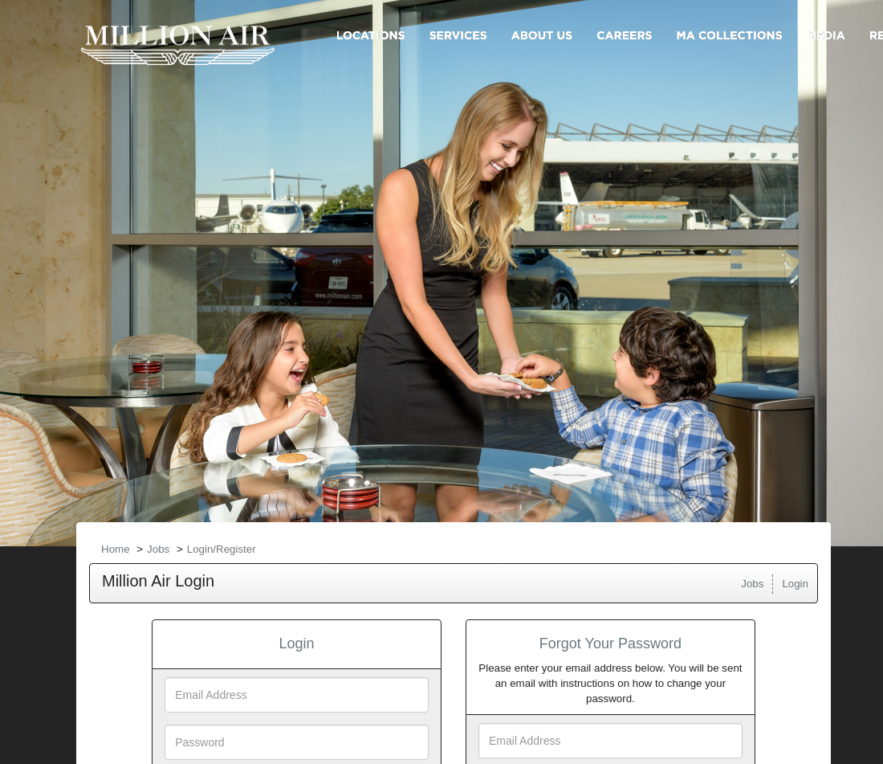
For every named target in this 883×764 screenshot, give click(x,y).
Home (115, 549)
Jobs (158, 549)
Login (795, 584)
